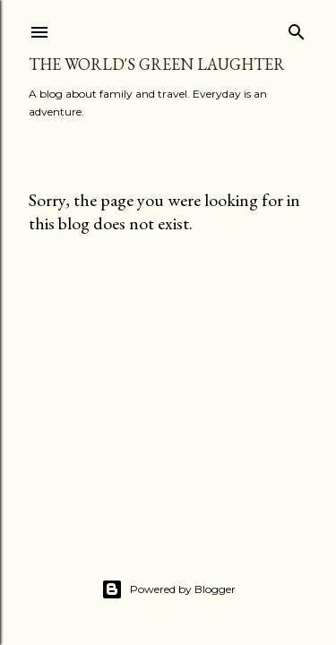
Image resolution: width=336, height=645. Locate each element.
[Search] (296, 28)
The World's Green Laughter (157, 64)
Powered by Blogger (168, 589)
